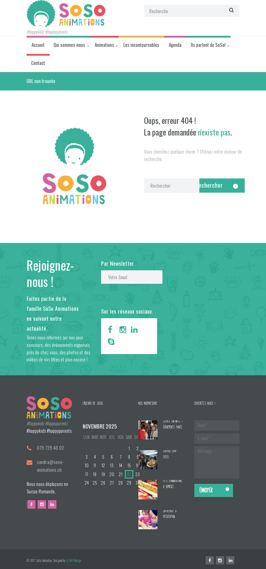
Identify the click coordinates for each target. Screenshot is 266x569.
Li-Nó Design (73, 560)
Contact (38, 62)
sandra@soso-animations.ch (50, 465)
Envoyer (206, 490)
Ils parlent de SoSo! (208, 44)
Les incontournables (141, 44)
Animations (104, 44)
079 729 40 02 (50, 447)
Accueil (38, 44)
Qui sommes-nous (69, 44)
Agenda (175, 44)
